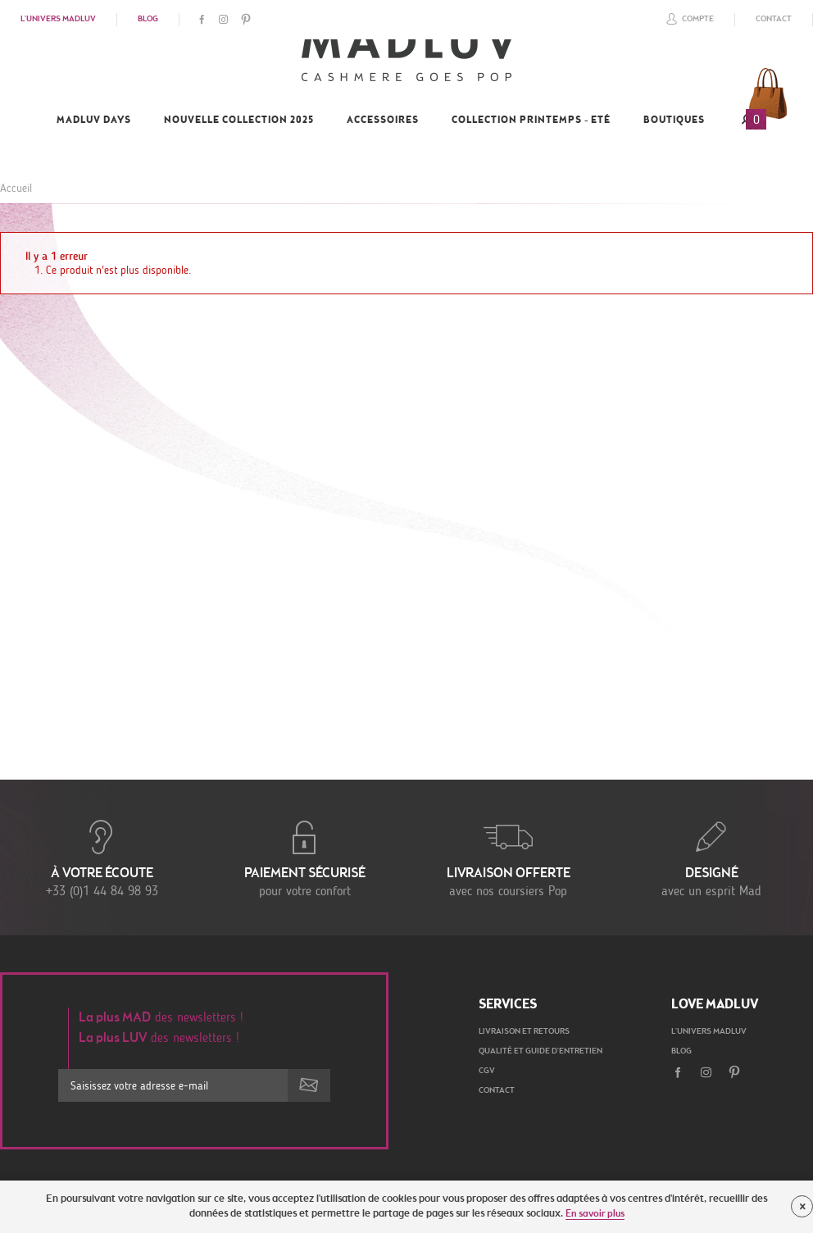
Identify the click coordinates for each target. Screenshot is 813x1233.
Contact (774, 20)
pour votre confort (304, 858)
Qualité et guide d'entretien (540, 1052)
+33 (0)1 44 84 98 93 (101, 858)
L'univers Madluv (58, 20)
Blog (148, 20)
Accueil (16, 188)
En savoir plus (595, 1214)
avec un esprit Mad (711, 858)
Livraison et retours (524, 1032)
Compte (687, 18)
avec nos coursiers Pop (508, 858)
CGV (487, 1071)
